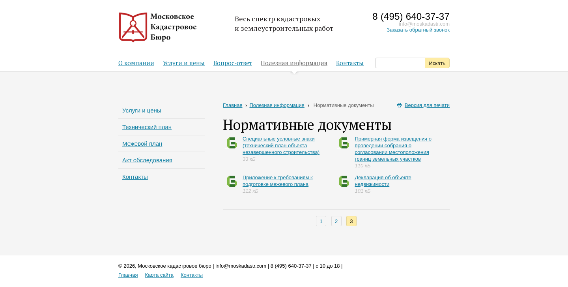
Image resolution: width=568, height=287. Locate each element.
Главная (235, 105)
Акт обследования (147, 160)
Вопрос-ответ (232, 63)
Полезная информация (294, 65)
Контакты (350, 63)
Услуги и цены (184, 63)
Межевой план (142, 143)
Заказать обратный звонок (418, 30)
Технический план (147, 127)
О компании (136, 63)
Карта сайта (159, 275)
